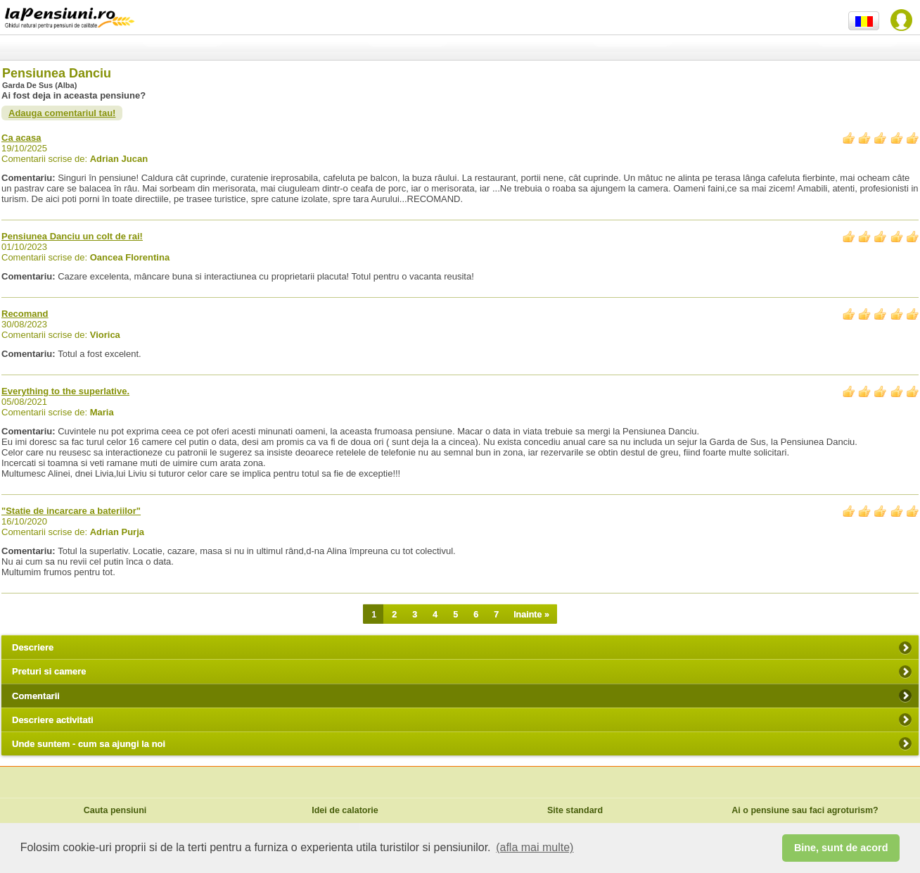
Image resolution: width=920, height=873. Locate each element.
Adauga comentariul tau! (61, 113)
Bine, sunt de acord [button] (841, 847)
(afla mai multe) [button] (534, 847)
